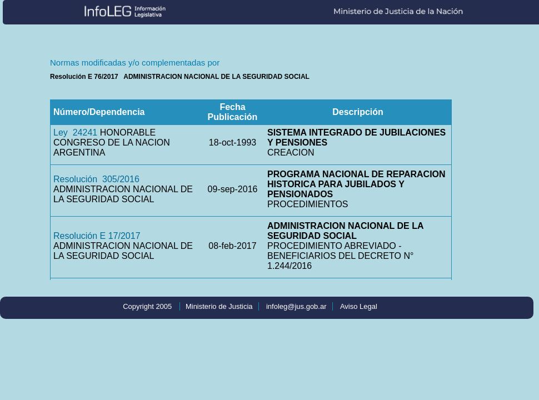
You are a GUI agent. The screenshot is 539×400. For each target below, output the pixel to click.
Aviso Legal (358, 306)
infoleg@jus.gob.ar (296, 306)
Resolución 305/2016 (96, 179)
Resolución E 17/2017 (97, 236)
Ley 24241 (75, 132)
